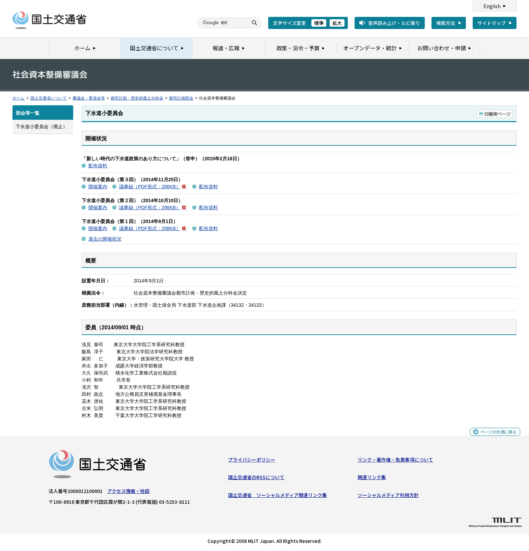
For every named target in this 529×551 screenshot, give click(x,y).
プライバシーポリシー (251, 461)
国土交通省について (48, 98)
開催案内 (97, 186)
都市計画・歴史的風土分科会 (137, 98)
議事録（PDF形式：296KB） (153, 207)
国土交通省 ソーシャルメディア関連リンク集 (277, 496)
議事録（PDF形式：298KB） (153, 228)
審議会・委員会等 (89, 98)
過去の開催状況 (104, 239)
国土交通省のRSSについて (256, 478)
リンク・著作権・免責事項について (395, 461)
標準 (319, 23)
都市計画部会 (181, 98)
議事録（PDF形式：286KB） (153, 186)
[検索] (222, 23)
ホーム (18, 98)
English (492, 6)
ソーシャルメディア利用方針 (388, 496)
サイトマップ (491, 23)
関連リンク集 (372, 478)
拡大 (337, 23)
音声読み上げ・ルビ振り (394, 23)
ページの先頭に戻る (496, 437)
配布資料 (97, 165)
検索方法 (445, 23)
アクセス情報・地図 (128, 492)
